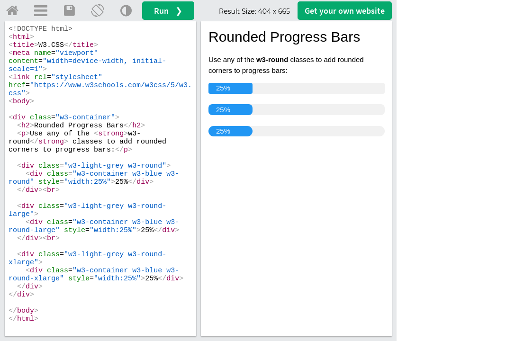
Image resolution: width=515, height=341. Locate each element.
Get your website (345, 10)
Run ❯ (168, 10)
